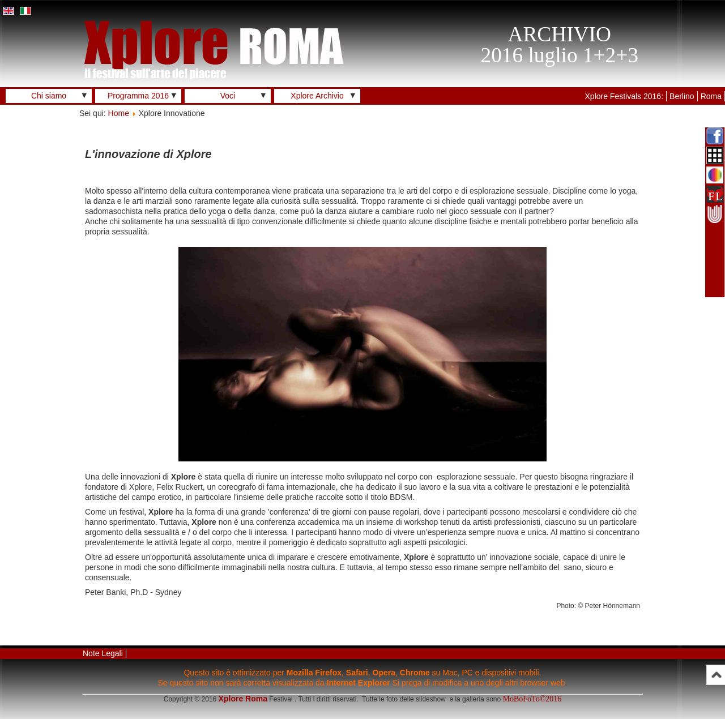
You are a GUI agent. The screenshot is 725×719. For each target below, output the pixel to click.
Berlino (681, 96)
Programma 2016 (138, 95)
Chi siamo (48, 95)
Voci (227, 95)
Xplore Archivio (317, 95)
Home (118, 113)
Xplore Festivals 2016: (624, 96)
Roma (711, 96)
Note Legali (103, 653)
